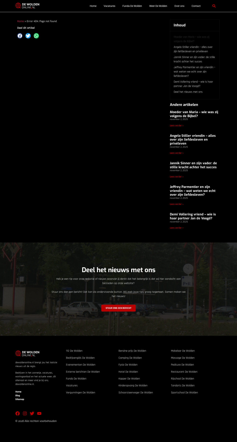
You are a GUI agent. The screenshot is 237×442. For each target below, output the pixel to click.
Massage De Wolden (182, 358)
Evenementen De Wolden (80, 365)
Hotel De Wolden (128, 372)
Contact (196, 6)
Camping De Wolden (130, 358)
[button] (214, 6)
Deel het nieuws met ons (188, 92)
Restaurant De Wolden (184, 372)
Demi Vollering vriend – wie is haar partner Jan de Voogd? (193, 84)
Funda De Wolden (132, 6)
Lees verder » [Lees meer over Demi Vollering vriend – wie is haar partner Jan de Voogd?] (176, 227)
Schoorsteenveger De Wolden (135, 392)
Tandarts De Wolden (182, 385)
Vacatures (109, 6)
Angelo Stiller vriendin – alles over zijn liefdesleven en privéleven (193, 49)
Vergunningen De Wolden (80, 392)
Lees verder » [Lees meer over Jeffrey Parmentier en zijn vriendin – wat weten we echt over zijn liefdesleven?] (176, 204)
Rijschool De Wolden (182, 379)
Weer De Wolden (158, 6)
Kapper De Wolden (129, 379)
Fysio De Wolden (127, 365)
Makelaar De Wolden (183, 351)
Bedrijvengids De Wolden (80, 358)
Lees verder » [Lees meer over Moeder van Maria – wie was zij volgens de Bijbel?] (176, 125)
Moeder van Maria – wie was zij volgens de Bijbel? (191, 39)
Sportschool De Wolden (184, 392)
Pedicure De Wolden (182, 365)
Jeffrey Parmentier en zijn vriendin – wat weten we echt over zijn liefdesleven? (194, 71)
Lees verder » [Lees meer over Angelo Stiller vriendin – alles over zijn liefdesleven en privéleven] (176, 153)
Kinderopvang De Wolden (132, 385)
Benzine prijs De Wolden (132, 351)
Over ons (179, 6)
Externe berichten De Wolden (83, 372)
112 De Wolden (74, 351)
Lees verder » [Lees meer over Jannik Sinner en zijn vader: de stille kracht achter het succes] (176, 176)
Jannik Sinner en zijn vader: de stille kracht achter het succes (194, 59)
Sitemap (19, 399)
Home (93, 6)
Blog (17, 395)
